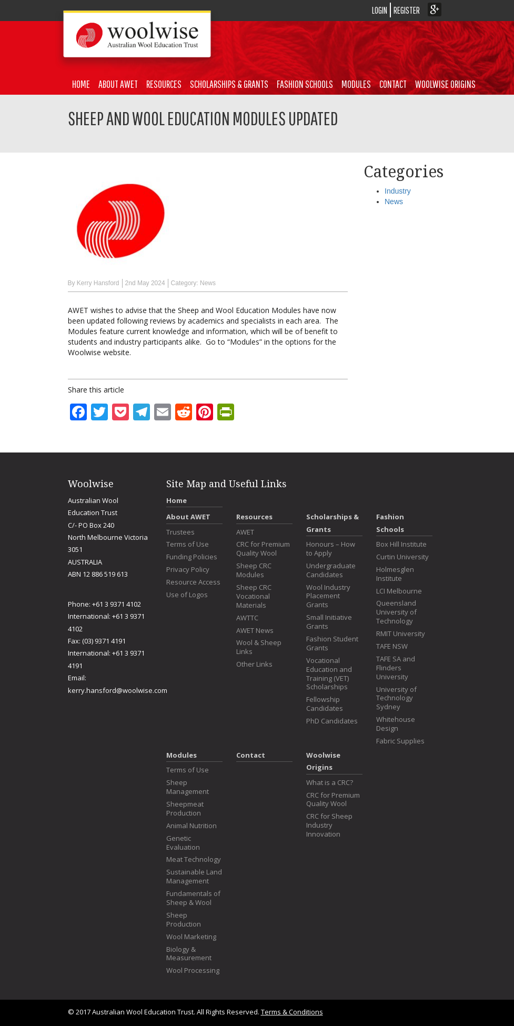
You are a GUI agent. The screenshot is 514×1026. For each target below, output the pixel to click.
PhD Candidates (332, 721)
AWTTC (247, 617)
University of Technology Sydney (396, 698)
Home (81, 84)
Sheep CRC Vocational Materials (253, 596)
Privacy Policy (187, 569)
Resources (164, 84)
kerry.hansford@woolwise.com (117, 690)
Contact (393, 84)
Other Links (254, 664)
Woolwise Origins (445, 84)
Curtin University (402, 556)
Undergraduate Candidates (331, 570)
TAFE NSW (392, 646)
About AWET (118, 84)
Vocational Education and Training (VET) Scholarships (329, 674)
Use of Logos (187, 594)
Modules (356, 84)
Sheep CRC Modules (253, 570)
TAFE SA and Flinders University (395, 668)
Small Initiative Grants (329, 622)
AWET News (255, 630)
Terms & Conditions (292, 1012)
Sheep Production (183, 920)
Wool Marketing (191, 936)
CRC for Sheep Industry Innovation (329, 825)
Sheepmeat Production (185, 809)
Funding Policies (191, 556)
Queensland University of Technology (396, 612)
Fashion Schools (305, 84)
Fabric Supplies (400, 741)
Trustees (180, 532)
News (208, 283)
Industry (398, 191)
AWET (245, 532)
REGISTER (407, 10)
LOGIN (379, 10)
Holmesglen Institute (395, 574)
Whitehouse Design (395, 724)
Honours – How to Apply (330, 549)
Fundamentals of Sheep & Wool (193, 898)
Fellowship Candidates (324, 704)
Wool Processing (192, 970)
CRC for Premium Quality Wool (263, 549)
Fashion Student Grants (332, 643)
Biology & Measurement (188, 954)
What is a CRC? (329, 782)
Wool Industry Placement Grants (328, 596)
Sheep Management (187, 787)
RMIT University (400, 633)
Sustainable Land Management (194, 877)
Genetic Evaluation (183, 843)
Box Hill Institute (401, 544)
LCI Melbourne (399, 591)
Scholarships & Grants (229, 84)
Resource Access (193, 582)
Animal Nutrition (191, 825)
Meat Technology (193, 859)
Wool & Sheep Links (258, 647)
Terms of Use (187, 544)
